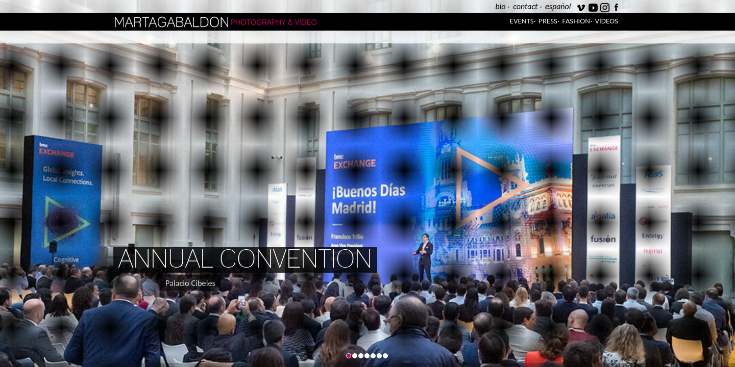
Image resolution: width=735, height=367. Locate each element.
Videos (606, 20)
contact (525, 6)
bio (500, 6)
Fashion (576, 20)
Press (547, 20)
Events (522, 20)
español (558, 6)
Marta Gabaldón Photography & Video (240, 22)
